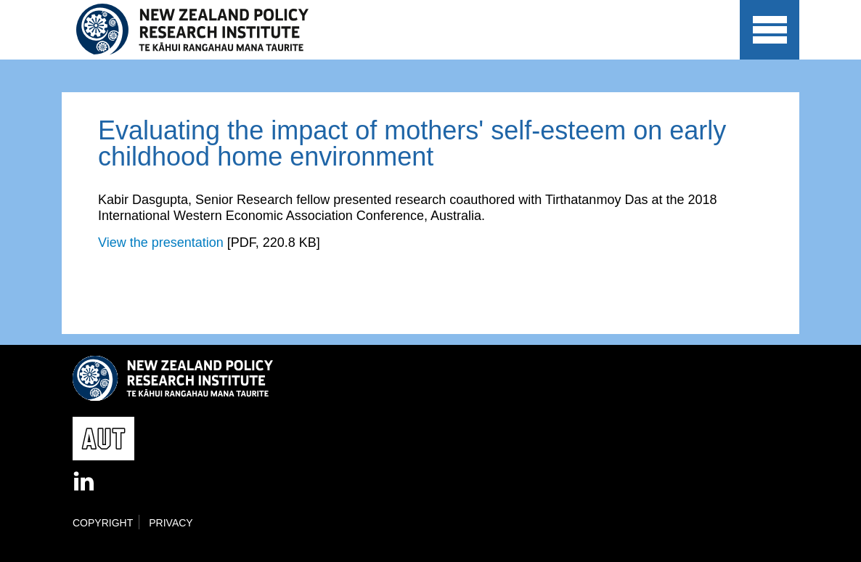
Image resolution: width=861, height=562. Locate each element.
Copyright (103, 523)
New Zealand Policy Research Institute (202, 30)
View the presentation (161, 242)
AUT (696, 43)
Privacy (170, 523)
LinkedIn (85, 482)
